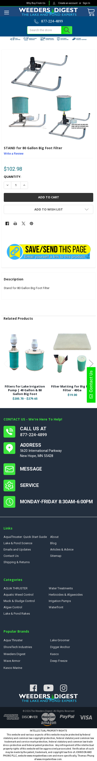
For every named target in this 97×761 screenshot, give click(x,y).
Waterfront (56, 607)
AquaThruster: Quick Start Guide (25, 537)
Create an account (68, 3)
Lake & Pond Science (18, 543)
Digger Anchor (60, 647)
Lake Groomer (59, 640)
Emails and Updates (17, 549)
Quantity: (12, 176)
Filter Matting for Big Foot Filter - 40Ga (72, 388)
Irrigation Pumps (60, 601)
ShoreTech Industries (18, 647)
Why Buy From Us (35, 3)
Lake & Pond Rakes (17, 613)
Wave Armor (12, 661)
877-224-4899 (33, 434)
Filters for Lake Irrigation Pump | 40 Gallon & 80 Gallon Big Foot (25, 390)
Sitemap (55, 556)
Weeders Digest (14, 654)
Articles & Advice (61, 549)
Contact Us (90, 384)
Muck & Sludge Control (19, 601)
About (54, 537)
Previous (6, 363)
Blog (53, 543)
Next (91, 363)
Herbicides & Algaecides (66, 594)
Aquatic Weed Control (18, 594)
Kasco (54, 654)
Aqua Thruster (13, 640)
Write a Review (14, 153)
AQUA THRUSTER (16, 588)
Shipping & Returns (17, 562)
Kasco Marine (13, 668)
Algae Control (13, 607)
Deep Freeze (58, 661)
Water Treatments (61, 588)
